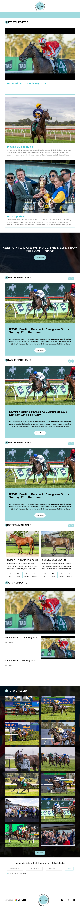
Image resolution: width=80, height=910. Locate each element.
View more (40, 853)
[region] (40, 658)
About (11, 15)
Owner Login (67, 15)
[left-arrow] (69, 278)
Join (69, 868)
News (36, 15)
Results (31, 15)
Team (15, 15)
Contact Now (40, 257)
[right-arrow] (72, 278)
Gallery (51, 15)
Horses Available (23, 15)
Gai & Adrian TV (43, 15)
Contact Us (58, 15)
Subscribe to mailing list (17, 873)
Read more (40, 350)
